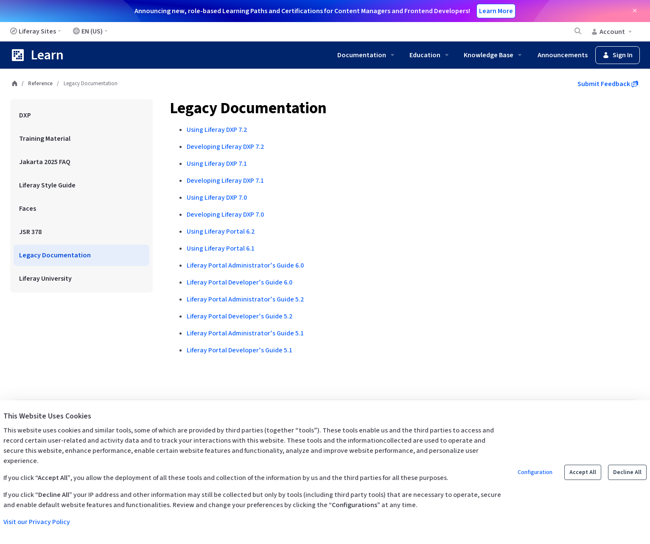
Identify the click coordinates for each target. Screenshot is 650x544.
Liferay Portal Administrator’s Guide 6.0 (245, 265)
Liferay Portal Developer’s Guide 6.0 (239, 282)
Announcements (563, 55)
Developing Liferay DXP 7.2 (225, 146)
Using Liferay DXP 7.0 (217, 197)
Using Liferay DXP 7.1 (217, 163)
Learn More (496, 11)
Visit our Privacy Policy (36, 522)
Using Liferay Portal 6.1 (221, 248)
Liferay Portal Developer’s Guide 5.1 (239, 350)
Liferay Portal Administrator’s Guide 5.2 (245, 299)
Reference (40, 83)
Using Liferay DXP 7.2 (217, 129)
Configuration (535, 472)
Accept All (582, 472)
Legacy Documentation (248, 108)
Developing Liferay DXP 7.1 (225, 180)
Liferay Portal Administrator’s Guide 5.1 (245, 333)
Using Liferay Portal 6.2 (221, 231)
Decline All (627, 472)
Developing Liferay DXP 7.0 (225, 214)
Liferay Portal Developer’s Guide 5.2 (239, 316)
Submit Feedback (607, 84)
